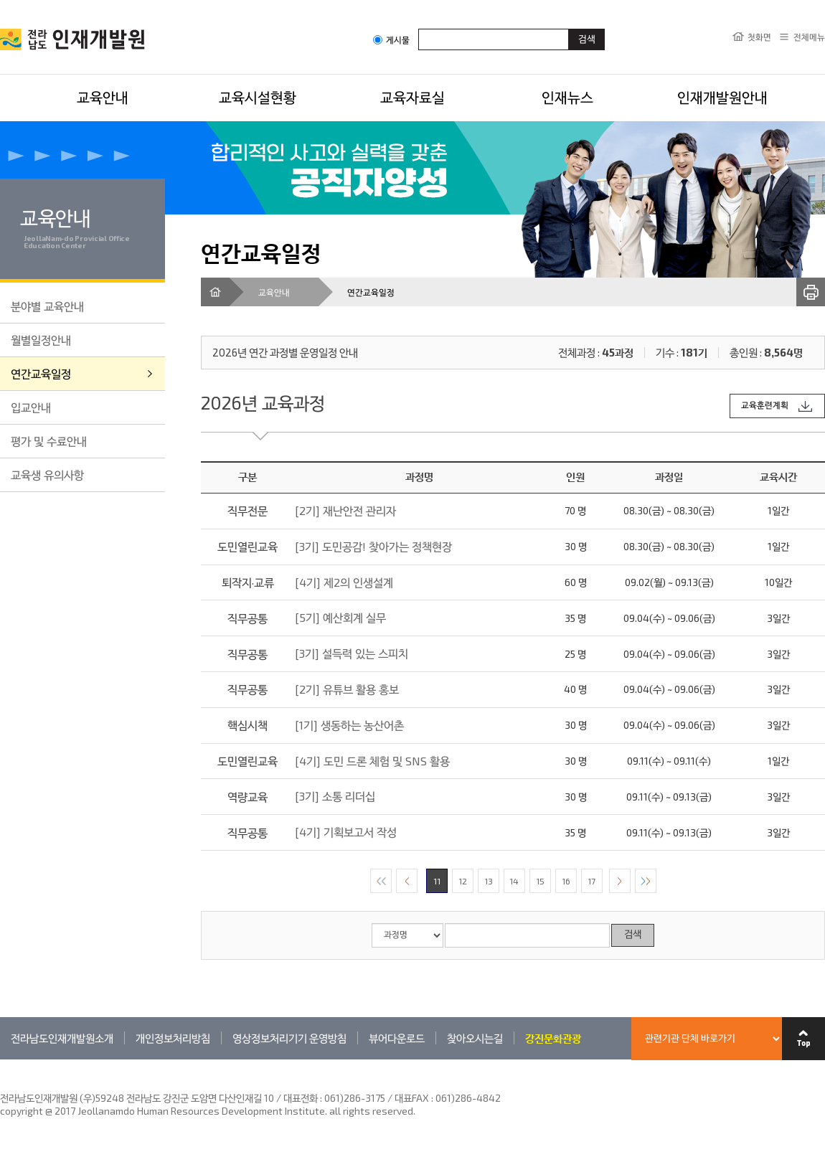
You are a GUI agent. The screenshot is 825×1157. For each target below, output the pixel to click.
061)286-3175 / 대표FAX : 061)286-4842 (412, 1098)
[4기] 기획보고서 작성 (346, 832)
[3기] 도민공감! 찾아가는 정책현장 (373, 546)
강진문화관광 (553, 1037)
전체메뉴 (809, 36)
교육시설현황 (257, 96)
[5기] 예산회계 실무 (340, 617)
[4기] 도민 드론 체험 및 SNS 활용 (372, 761)
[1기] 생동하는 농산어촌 (349, 725)
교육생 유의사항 (47, 474)
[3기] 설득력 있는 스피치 (351, 653)
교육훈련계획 (764, 405)
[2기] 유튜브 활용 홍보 (347, 689)
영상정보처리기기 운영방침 (289, 1037)
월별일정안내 (41, 339)
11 (436, 881)
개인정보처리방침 (173, 1037)
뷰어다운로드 (397, 1037)
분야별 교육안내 (47, 306)
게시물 (391, 39)
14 (514, 881)
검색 (632, 935)
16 (566, 881)
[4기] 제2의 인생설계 (344, 582)
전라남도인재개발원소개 (62, 1037)
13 (488, 881)
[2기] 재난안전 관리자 (345, 510)
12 (462, 881)
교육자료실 (412, 96)
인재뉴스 (567, 96)
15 (540, 881)
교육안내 (102, 96)
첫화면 (759, 36)
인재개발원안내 (722, 96)
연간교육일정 (41, 373)
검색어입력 (418, 28)
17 (591, 881)
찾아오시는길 (475, 1037)
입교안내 (31, 407)
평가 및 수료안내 (49, 441)
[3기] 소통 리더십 (335, 796)
